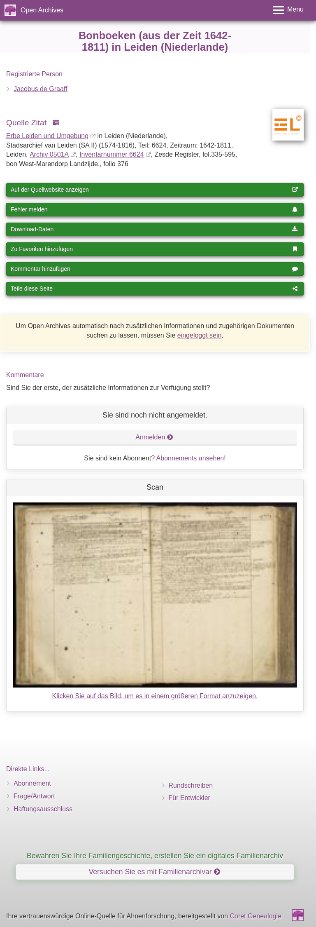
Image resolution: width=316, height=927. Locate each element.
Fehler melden (154, 209)
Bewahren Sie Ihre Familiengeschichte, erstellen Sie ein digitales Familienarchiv (155, 856)
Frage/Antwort (34, 796)
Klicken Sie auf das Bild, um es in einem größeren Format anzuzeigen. (155, 695)
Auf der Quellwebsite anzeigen (154, 189)
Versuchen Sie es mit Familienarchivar (154, 872)
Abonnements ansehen (190, 458)
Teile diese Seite (154, 288)
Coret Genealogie (255, 916)
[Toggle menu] (288, 10)
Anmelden (154, 437)
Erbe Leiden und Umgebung (47, 135)
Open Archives (42, 10)
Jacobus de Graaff (40, 88)
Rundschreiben (191, 785)
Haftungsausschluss (43, 808)
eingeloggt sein (199, 335)
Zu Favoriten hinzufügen (154, 249)
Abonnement (32, 783)
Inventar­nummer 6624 (111, 154)
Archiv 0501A (49, 154)
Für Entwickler (189, 797)
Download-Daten (154, 229)
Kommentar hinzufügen (154, 268)
